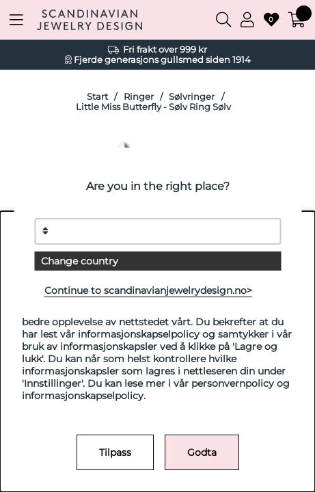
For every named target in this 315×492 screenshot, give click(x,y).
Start (97, 97)
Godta (202, 452)
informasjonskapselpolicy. (84, 396)
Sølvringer (192, 97)
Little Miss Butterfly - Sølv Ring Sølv (153, 107)
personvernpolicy (232, 383)
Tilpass (115, 452)
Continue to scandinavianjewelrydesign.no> (148, 290)
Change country (79, 261)
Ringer (139, 97)
